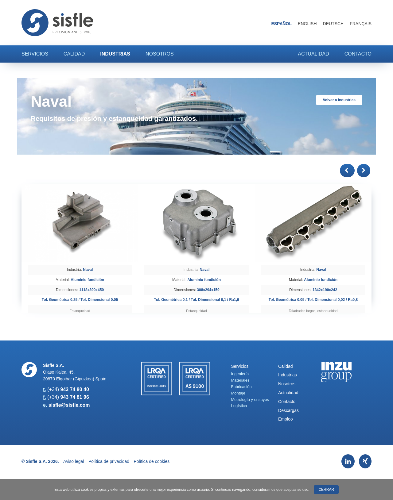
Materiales (240, 380)
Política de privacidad (108, 461)
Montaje (238, 393)
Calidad (74, 53)
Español (281, 23)
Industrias (115, 53)
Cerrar (326, 489)
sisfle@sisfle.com (69, 405)
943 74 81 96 (74, 397)
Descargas (288, 410)
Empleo (285, 419)
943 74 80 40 (74, 389)
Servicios (34, 53)
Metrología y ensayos (250, 399)
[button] (347, 170)
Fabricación (241, 386)
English (307, 23)
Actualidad (313, 53)
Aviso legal (73, 461)
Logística (239, 405)
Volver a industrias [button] (339, 100)
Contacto (358, 53)
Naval (88, 269)
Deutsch (333, 23)
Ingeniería (240, 373)
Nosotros (160, 53)
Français (361, 23)
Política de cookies (152, 461)
